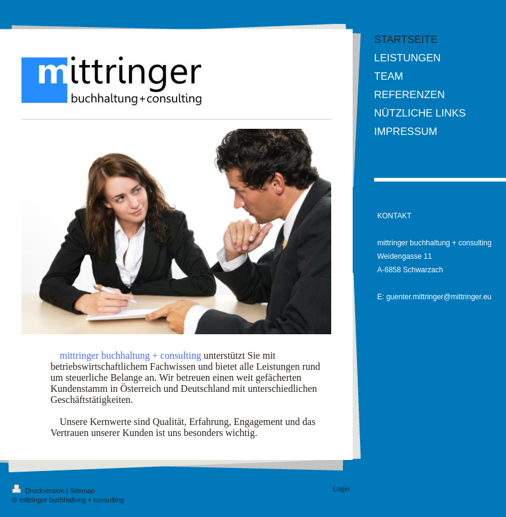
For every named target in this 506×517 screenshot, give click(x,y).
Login (341, 488)
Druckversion (39, 490)
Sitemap (82, 490)
